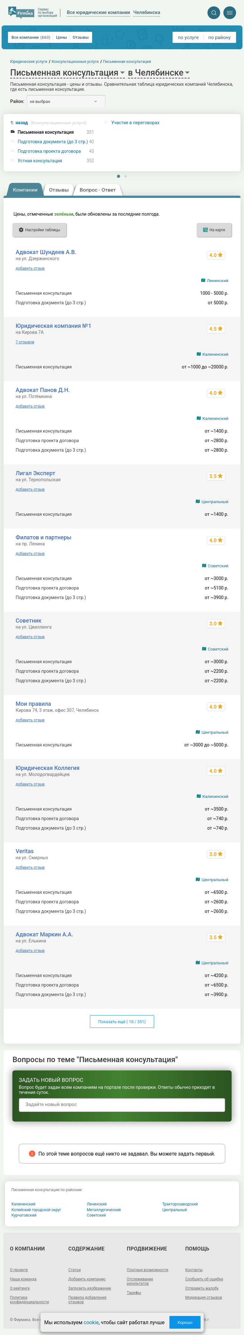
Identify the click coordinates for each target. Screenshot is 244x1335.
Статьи (74, 1270)
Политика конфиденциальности (29, 1299)
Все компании (30, 37)
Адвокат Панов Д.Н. (43, 390)
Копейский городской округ (36, 1210)
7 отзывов (25, 342)
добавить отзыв (30, 268)
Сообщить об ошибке (204, 1279)
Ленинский (217, 280)
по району (219, 37)
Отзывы (81, 37)
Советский (218, 565)
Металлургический (104, 1210)
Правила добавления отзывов (87, 1299)
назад (51, 122)
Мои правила (33, 703)
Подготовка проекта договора (49, 151)
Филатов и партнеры (43, 537)
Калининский (215, 354)
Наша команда (23, 1279)
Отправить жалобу (202, 1288)
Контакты (194, 1270)
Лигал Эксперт (35, 473)
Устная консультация (40, 160)
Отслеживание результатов (140, 1281)
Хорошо (185, 1322)
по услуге (188, 37)
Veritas (25, 851)
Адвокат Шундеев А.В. (46, 252)
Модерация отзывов (203, 1297)
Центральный (214, 501)
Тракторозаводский (180, 1204)
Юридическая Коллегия (47, 768)
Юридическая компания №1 (53, 325)
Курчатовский (24, 1215)
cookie (91, 1322)
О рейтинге (20, 1288)
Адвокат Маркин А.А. (44, 934)
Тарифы (134, 1293)
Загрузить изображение (89, 1288)
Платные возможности (147, 1270)
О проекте (19, 1270)
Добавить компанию (86, 1279)
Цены (61, 37)
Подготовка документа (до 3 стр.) (53, 141)
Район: (17, 101)
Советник (28, 620)
